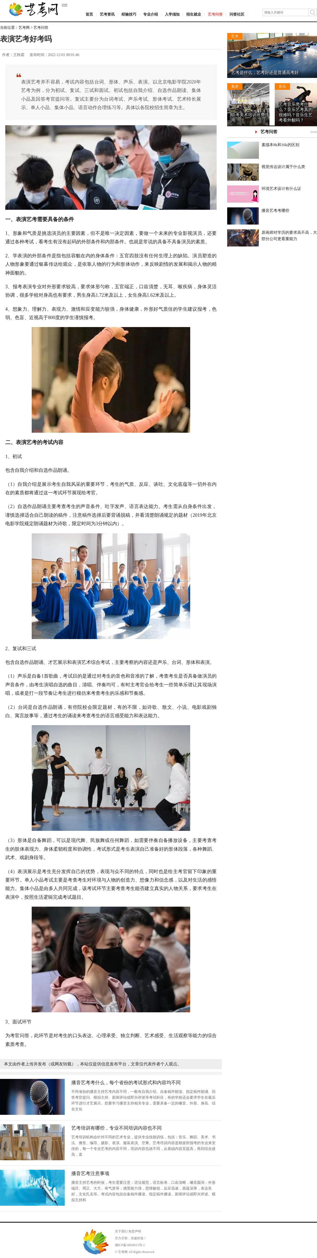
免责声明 (134, 1231)
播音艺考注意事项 (90, 1173)
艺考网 (24, 28)
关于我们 (121, 1231)
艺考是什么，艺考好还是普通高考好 (265, 72)
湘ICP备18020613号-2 (130, 1245)
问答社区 (237, 14)
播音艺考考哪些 (275, 210)
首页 (89, 14)
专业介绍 (150, 14)
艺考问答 (215, 14)
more (313, 132)
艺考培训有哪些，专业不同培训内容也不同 (116, 1128)
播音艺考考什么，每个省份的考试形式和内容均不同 (126, 1082)
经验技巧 (129, 14)
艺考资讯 (107, 14)
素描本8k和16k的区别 (280, 145)
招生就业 (193, 14)
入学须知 (172, 14)
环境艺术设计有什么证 (281, 189)
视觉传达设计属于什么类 (283, 167)
